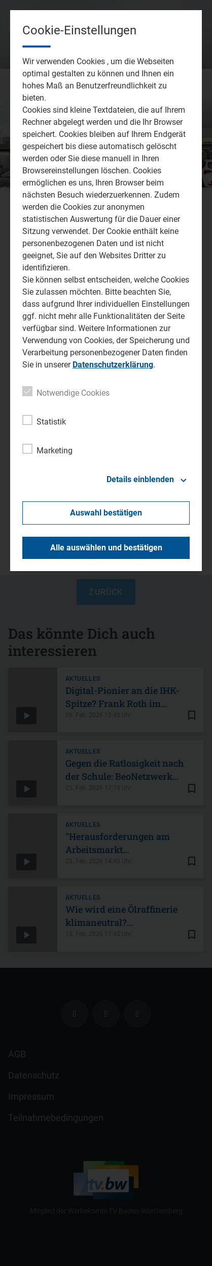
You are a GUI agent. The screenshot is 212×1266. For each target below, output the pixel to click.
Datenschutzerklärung (113, 364)
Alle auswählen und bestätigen (106, 547)
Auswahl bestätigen (106, 513)
